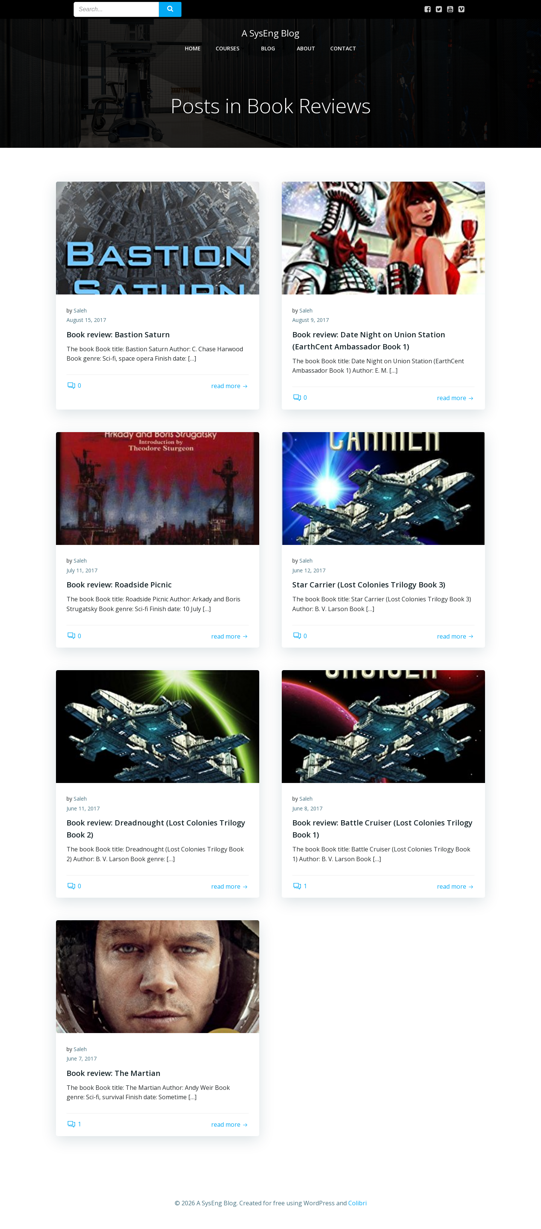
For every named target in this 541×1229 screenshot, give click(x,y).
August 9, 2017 (311, 321)
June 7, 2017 (82, 1061)
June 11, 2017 (83, 810)
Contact (343, 47)
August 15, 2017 (87, 321)
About (306, 47)
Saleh (81, 311)
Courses (231, 47)
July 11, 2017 (82, 571)
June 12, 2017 (309, 571)
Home (193, 47)
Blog (271, 47)
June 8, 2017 (308, 810)
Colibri (357, 1207)
